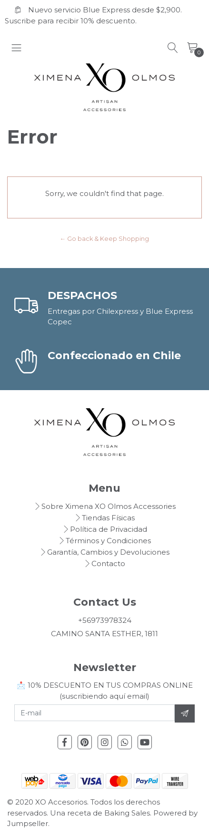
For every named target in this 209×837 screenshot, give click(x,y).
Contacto (108, 563)
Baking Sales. (128, 812)
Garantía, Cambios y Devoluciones (108, 552)
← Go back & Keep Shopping (104, 238)
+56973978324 (104, 620)
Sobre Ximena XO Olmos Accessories (108, 506)
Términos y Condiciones (108, 540)
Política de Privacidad (108, 529)
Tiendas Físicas (108, 517)
